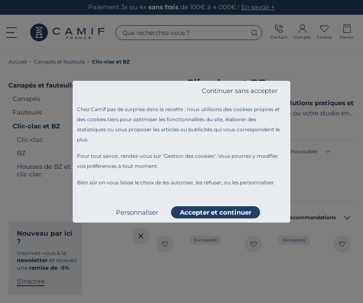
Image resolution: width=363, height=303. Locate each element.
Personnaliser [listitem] (137, 212)
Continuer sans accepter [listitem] (240, 91)
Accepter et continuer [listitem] (215, 212)
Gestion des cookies (189, 156)
